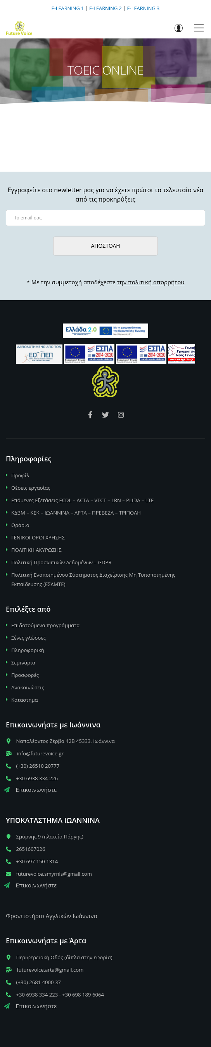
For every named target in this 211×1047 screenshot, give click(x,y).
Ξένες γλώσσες (28, 637)
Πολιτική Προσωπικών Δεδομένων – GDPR (61, 562)
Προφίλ (20, 475)
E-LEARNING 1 (68, 8)
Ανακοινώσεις (27, 687)
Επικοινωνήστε (30, 789)
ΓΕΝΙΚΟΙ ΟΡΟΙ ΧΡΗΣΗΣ (38, 537)
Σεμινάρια (23, 662)
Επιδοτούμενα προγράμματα (45, 625)
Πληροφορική (27, 650)
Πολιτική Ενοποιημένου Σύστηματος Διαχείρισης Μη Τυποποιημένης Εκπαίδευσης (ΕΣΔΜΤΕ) (93, 579)
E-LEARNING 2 (105, 8)
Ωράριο (20, 525)
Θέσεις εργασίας (30, 487)
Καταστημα (24, 699)
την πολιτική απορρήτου (151, 282)
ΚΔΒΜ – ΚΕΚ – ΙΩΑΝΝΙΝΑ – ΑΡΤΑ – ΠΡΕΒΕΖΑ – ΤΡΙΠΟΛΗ (76, 512)
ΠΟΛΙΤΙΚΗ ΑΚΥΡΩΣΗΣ (36, 549)
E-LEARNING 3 (143, 8)
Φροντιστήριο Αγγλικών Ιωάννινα (51, 916)
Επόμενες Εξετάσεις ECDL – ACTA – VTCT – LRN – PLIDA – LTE (82, 500)
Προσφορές (25, 674)
